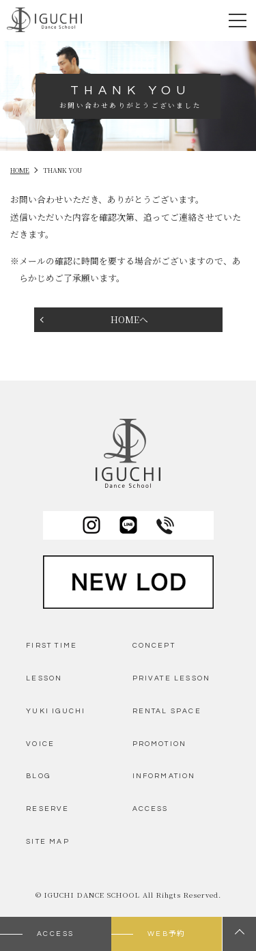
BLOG (38, 776)
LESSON (44, 678)
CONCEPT (153, 645)
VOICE (40, 743)
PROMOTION (159, 743)
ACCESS (150, 808)
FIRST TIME (51, 645)
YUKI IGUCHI (55, 711)
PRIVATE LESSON (171, 678)
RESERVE (47, 808)
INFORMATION (164, 776)
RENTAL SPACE (166, 711)
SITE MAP (47, 841)
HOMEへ (129, 319)
